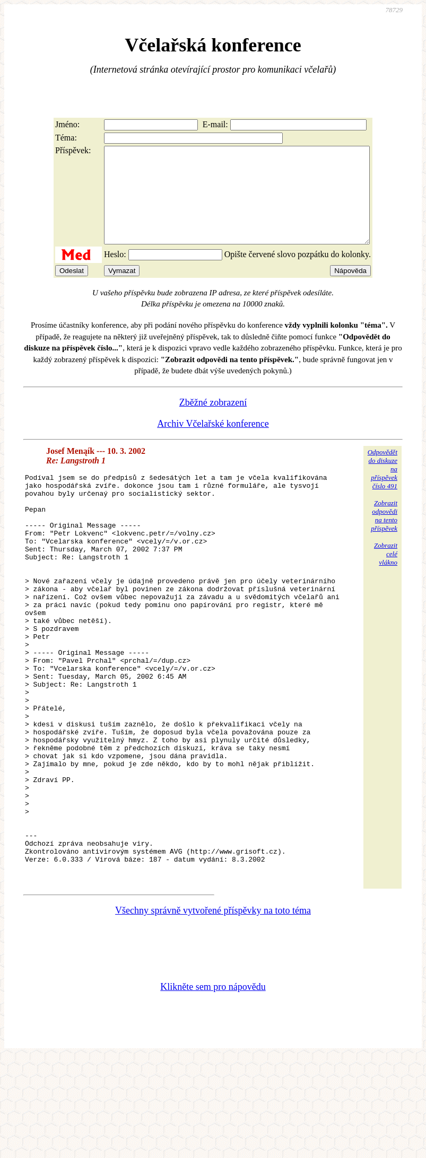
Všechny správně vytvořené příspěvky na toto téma (213, 1010)
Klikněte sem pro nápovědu (212, 1087)
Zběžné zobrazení (213, 421)
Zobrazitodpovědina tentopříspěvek (384, 534)
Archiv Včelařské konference (213, 442)
